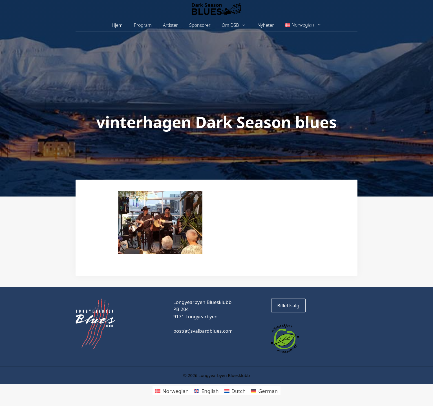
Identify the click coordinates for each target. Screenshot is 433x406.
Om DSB (237, 25)
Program (143, 25)
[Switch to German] (264, 390)
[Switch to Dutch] (235, 390)
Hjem (117, 25)
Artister (170, 25)
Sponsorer (199, 25)
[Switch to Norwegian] (172, 390)
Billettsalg (288, 305)
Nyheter (265, 25)
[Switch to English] (206, 390)
